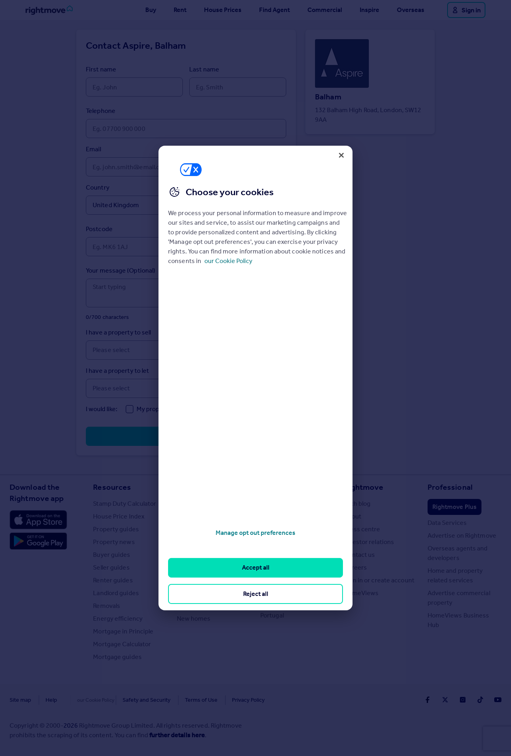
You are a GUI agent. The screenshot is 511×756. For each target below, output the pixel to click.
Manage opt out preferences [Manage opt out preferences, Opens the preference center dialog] (255, 532)
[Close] (341, 155)
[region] (255, 378)
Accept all (255, 567)
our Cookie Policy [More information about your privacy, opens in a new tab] (228, 261)
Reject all (255, 594)
